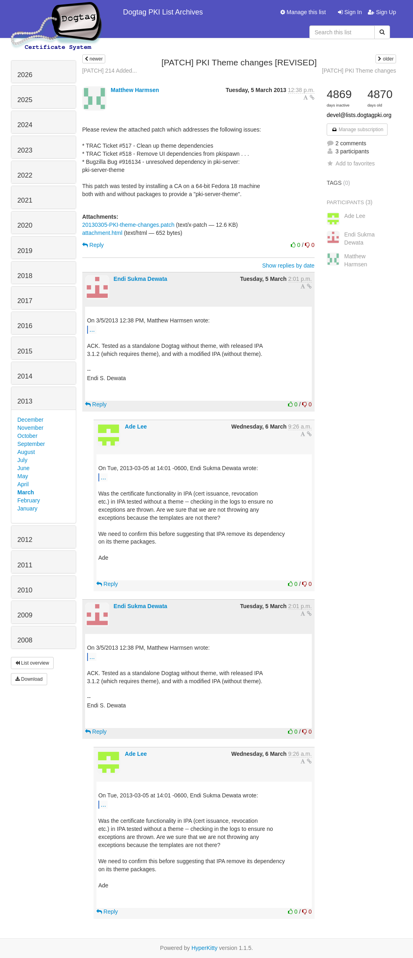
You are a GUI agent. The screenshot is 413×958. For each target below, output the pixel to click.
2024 (24, 125)
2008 (24, 640)
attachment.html (102, 233)
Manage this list (303, 12)
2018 (24, 276)
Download (29, 679)
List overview (32, 663)
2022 (24, 175)
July (22, 460)
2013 (24, 401)
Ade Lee (136, 426)
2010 (24, 590)
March (25, 492)
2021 (24, 200)
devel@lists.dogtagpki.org (359, 115)
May (22, 476)
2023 (24, 150)
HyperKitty (205, 948)
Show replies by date (288, 265)
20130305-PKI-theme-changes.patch (128, 225)
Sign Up (382, 12)
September (31, 444)
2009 (24, 615)
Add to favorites (351, 163)
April (23, 484)
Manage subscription (357, 129)
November (30, 428)
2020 (24, 225)
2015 (24, 351)
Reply (93, 245)
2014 (24, 376)
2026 (24, 75)
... (92, 329)
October (27, 436)
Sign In (350, 12)
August (26, 452)
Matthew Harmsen (135, 90)
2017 (24, 301)
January (27, 508)
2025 (24, 100)
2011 (24, 565)
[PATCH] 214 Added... (109, 70)
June (23, 468)
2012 (24, 540)
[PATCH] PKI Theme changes (359, 70)
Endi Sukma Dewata (140, 279)
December (30, 419)
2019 (24, 251)
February (28, 500)
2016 (24, 326)
